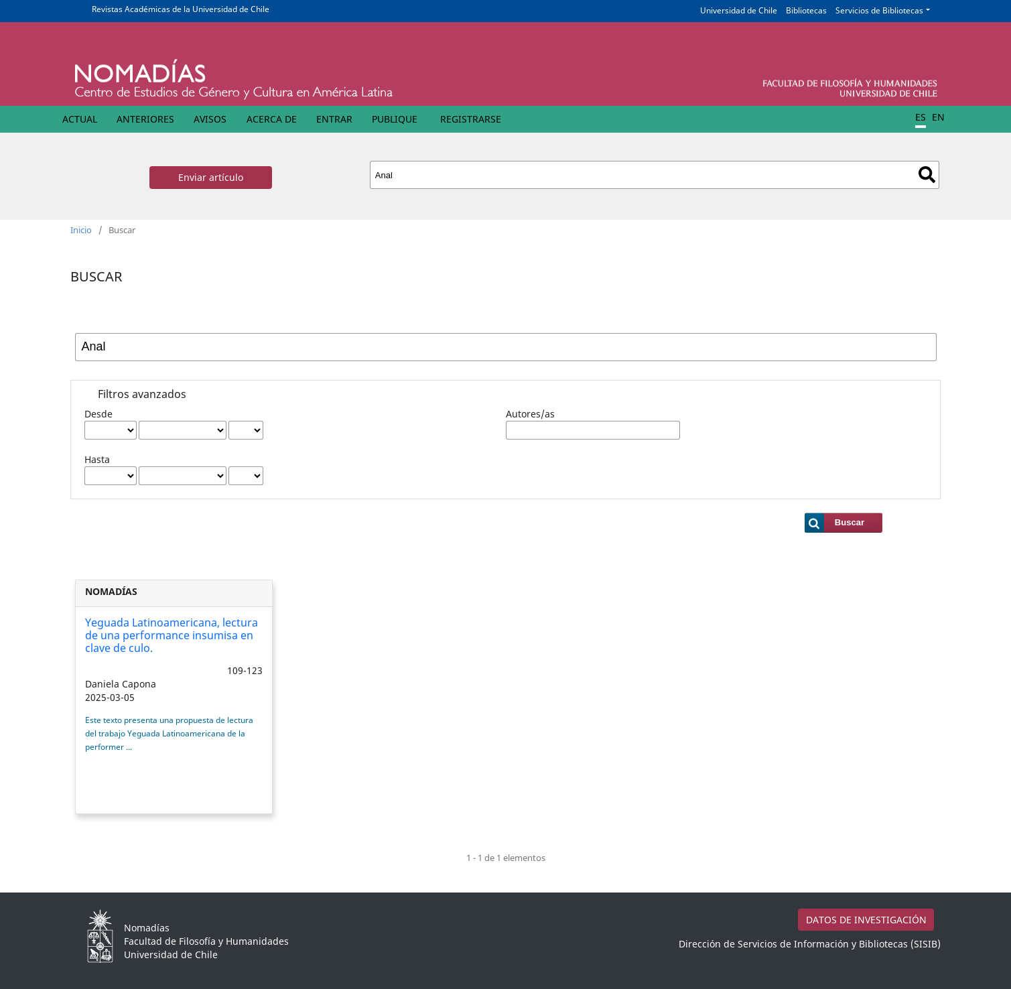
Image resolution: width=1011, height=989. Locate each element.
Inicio (81, 230)
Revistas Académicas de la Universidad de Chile (180, 9)
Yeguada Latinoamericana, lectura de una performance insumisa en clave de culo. (171, 635)
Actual (79, 119)
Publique (394, 119)
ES (920, 117)
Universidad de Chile (738, 10)
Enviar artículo (210, 177)
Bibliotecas (806, 10)
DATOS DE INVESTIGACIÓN (866, 919)
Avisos (210, 119)
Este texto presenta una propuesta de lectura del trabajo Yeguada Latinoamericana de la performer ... (169, 733)
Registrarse (470, 119)
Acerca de (272, 119)
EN (938, 117)
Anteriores (145, 119)
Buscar (927, 174)
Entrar (334, 119)
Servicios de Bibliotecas (879, 10)
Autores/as (530, 413)
